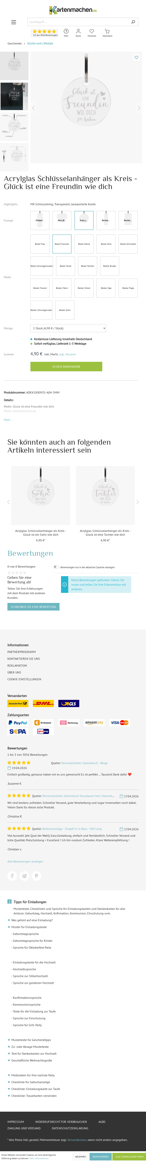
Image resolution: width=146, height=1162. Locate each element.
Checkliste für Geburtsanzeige (30, 1082)
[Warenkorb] (107, 33)
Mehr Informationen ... (40, 1158)
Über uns (14, 672)
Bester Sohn (65, 310)
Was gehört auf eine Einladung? (32, 920)
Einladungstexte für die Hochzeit (34, 962)
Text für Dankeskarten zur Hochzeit (33, 1053)
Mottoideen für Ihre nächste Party (33, 1075)
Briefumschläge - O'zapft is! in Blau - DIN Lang (72, 829)
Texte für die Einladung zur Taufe (34, 1011)
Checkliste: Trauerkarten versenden (34, 1096)
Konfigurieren (101, 1156)
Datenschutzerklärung (70, 1128)
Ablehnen (80, 1156)
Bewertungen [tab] (30, 553)
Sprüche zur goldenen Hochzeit (33, 983)
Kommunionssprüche (26, 1004)
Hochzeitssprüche (24, 969)
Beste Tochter (87, 266)
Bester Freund (40, 288)
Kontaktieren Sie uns (23, 659)
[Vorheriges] (33, 107)
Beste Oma (106, 243)
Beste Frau (40, 243)
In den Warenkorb (66, 366)
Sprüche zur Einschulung (29, 1018)
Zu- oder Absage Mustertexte (30, 1047)
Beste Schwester (128, 243)
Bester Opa (106, 288)
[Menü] (14, 22)
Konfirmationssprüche (27, 998)
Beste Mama (84, 243)
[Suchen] (133, 22)
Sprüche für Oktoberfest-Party (32, 947)
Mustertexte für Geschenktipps (31, 1040)
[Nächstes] (139, 107)
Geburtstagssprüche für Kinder (32, 941)
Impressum (15, 1122)
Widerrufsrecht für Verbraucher (61, 1122)
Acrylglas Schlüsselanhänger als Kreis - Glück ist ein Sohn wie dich (40, 532)
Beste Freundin (62, 243)
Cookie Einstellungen (24, 679)
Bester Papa (128, 288)
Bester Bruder (109, 266)
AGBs (102, 1122)
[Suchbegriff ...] (77, 22)
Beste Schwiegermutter (42, 266)
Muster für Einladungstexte (29, 927)
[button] (8, 420)
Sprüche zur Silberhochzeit (30, 976)
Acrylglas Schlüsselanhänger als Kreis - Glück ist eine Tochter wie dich (105, 532)
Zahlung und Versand (23, 1128)
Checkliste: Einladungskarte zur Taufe (35, 1089)
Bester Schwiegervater (41, 310)
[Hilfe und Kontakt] (66, 33)
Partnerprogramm (21, 652)
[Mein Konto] (78, 33)
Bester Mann (62, 288)
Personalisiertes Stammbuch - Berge (84, 763)
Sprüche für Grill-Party (27, 1025)
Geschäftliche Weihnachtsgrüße (31, 1060)
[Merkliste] (91, 33)
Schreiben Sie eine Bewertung (33, 607)
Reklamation (17, 665)
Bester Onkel (84, 288)
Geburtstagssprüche (26, 934)
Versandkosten (76, 1140)
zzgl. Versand (67, 354)
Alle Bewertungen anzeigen (25, 861)
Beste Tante (65, 266)
